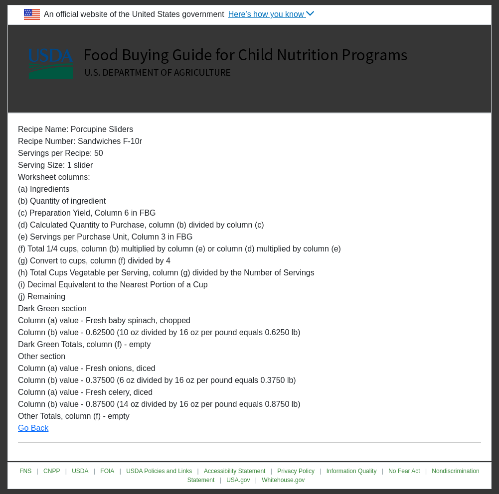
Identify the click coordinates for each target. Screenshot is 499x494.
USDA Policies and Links (159, 471)
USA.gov (238, 480)
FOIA (107, 471)
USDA (80, 471)
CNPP (51, 471)
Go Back (33, 428)
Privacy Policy (296, 471)
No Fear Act (404, 471)
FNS (25, 471)
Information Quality (352, 471)
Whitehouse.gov (283, 480)
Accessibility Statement (234, 471)
